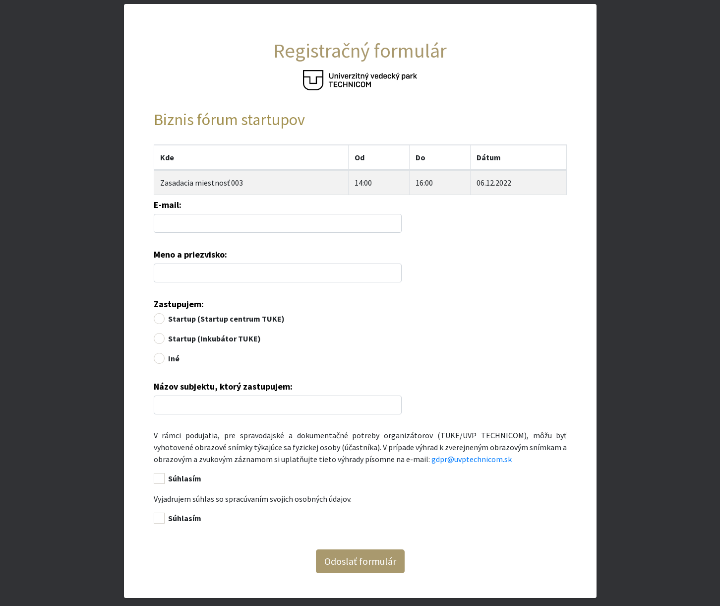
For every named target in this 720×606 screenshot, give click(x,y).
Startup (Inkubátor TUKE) (214, 338)
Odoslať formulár (360, 561)
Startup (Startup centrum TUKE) (226, 319)
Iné (174, 358)
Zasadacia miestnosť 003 (201, 183)
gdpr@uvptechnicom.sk (471, 459)
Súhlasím (184, 478)
